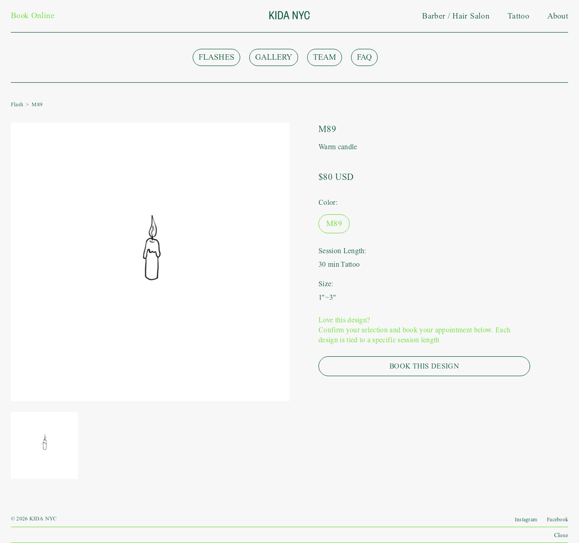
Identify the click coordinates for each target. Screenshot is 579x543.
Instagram (526, 519)
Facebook (557, 519)
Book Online (32, 16)
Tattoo (518, 16)
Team (324, 57)
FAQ (364, 57)
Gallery (273, 57)
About (557, 16)
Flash (17, 104)
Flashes (216, 57)
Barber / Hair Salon (455, 16)
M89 (334, 223)
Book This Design (424, 366)
